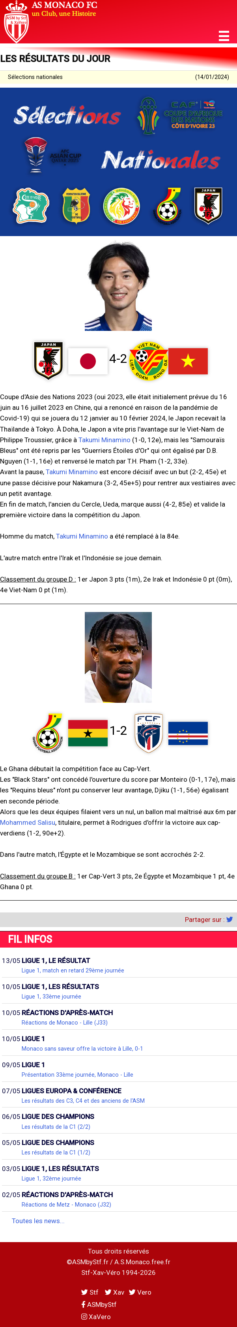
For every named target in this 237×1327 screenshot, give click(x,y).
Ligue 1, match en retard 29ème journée (73, 970)
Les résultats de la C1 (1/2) (56, 1152)
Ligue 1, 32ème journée (51, 1178)
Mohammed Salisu (27, 822)
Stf (90, 1292)
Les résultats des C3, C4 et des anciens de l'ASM (83, 1101)
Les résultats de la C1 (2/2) (56, 1127)
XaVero (96, 1317)
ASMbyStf (99, 1304)
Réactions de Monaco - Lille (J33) (65, 1022)
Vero (140, 1292)
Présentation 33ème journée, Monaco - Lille (77, 1075)
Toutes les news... (38, 1221)
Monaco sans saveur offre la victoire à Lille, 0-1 (82, 1048)
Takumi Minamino (104, 440)
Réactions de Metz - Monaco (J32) (66, 1204)
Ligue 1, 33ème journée (51, 996)
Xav (114, 1292)
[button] (224, 36)
